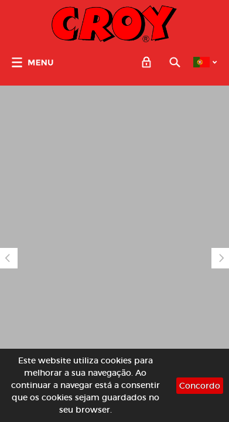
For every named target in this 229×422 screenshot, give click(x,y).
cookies (116, 360)
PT (201, 62)
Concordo (199, 385)
